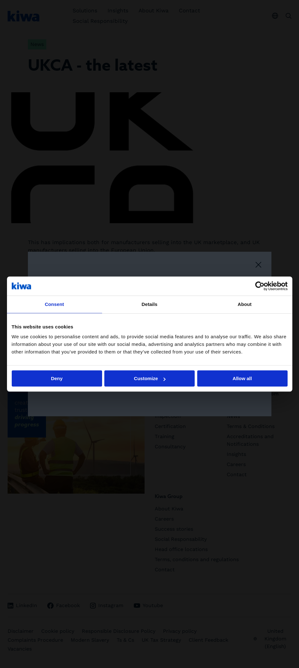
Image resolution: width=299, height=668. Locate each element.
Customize (150, 378)
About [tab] (245, 304)
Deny (57, 378)
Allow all (242, 378)
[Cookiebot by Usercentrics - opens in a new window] (260, 286)
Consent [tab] (54, 304)
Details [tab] (150, 304)
